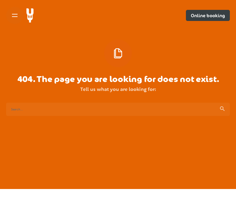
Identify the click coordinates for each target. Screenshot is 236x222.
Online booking (208, 15)
